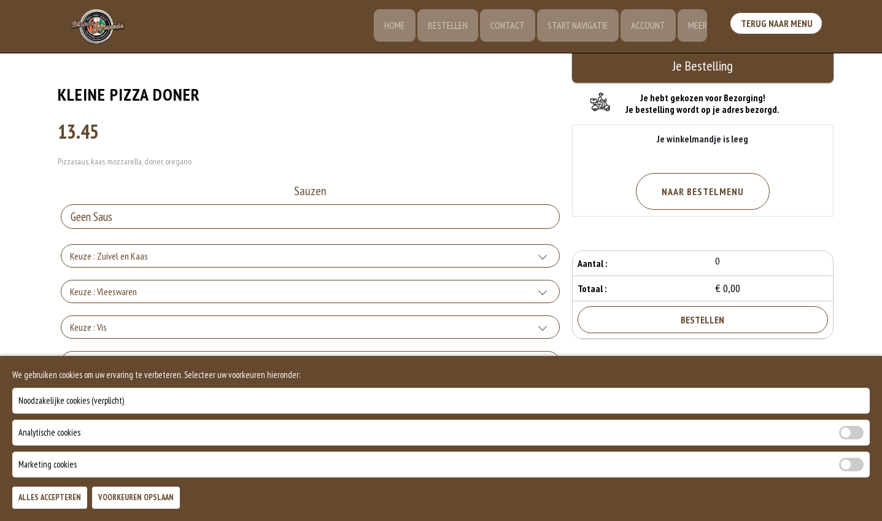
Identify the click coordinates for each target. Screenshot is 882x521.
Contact (503, 27)
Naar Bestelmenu (703, 191)
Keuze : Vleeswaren (103, 293)
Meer (696, 27)
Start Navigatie (574, 27)
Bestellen (442, 27)
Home (387, 27)
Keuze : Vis (88, 329)
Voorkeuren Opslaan (136, 497)
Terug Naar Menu (777, 26)
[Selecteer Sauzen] (310, 218)
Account (646, 27)
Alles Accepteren (49, 497)
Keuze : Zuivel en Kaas (109, 258)
